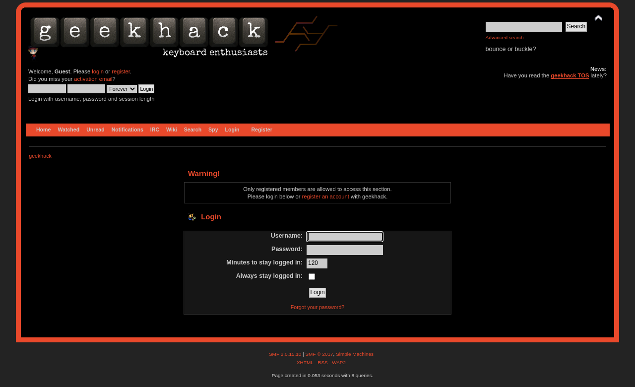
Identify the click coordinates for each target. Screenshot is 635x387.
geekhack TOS (570, 75)
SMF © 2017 (319, 354)
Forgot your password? (317, 307)
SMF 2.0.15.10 (286, 354)
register (121, 71)
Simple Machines (355, 354)
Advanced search (505, 37)
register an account (325, 196)
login (98, 71)
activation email (93, 79)
